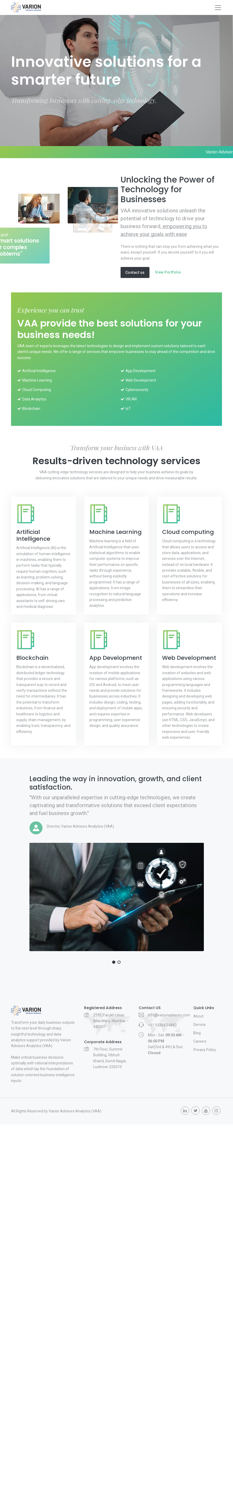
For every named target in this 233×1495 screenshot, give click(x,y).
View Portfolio (168, 272)
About (198, 1016)
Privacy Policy (204, 1050)
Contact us (135, 272)
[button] (113, 962)
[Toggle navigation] (218, 8)
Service (199, 1024)
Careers (199, 1041)
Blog (197, 1033)
